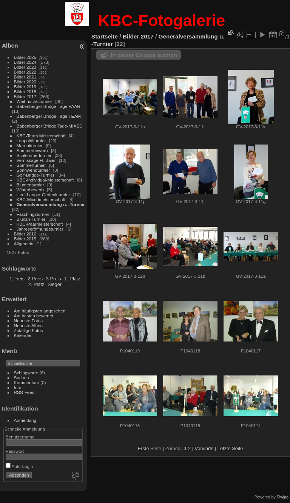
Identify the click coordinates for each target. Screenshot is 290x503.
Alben (10, 45)
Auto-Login (19, 466)
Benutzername (20, 436)
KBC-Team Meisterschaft (41, 135)
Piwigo (282, 497)
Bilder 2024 (25, 62)
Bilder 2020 (25, 81)
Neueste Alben (28, 325)
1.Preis (17, 278)
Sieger (55, 284)
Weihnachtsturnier (34, 101)
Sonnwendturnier (33, 170)
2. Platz (36, 284)
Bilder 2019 (25, 86)
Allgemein (24, 243)
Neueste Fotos (28, 320)
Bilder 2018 (25, 91)
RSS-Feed (24, 392)
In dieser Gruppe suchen (144, 55)
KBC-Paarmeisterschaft (40, 224)
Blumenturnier (30, 184)
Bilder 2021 (25, 76)
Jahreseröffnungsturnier (40, 228)
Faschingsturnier (33, 214)
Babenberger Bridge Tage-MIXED (50, 125)
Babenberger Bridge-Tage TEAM (49, 116)
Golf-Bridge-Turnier (35, 174)
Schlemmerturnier (34, 155)
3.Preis (53, 278)
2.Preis (35, 278)
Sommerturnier (31, 165)
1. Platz (72, 278)
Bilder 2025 (25, 57)
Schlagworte (26, 372)
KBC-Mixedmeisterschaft (41, 199)
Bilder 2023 (25, 67)
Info (18, 387)
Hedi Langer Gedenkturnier (43, 194)
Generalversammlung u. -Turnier (51, 204)
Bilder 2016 (25, 233)
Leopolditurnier (31, 140)
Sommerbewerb (32, 150)
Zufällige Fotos (28, 330)
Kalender (23, 335)
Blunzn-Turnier (31, 219)
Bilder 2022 (25, 71)
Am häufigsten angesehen (40, 310)
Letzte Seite (230, 448)
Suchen (21, 377)
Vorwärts (204, 448)
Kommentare (26, 382)
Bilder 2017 (25, 96)
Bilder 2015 (25, 238)
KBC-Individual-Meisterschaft (45, 179)
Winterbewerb (30, 189)
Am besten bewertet (34, 315)
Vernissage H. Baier (36, 160)
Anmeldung (25, 420)
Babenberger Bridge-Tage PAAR (48, 106)
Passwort (15, 451)
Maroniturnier (30, 145)
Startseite (104, 36)
